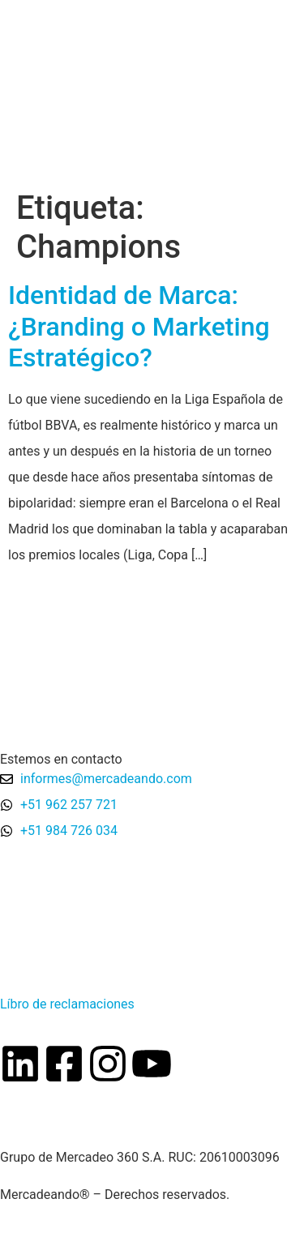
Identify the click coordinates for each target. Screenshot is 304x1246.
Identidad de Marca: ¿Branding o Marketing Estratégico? (139, 326)
